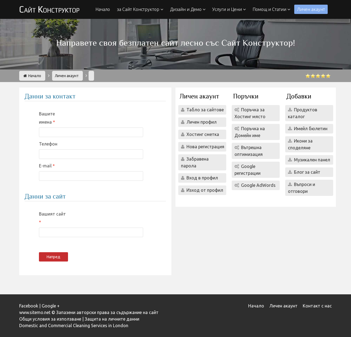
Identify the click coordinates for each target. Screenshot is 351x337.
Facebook (28, 305)
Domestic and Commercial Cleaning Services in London (73, 325)
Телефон (48, 143)
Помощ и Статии (271, 9)
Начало (102, 9)
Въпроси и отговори (301, 188)
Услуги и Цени (229, 9)
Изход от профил (204, 190)
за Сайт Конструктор (140, 9)
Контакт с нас (317, 305)
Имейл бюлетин (310, 128)
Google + (51, 305)
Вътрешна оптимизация (248, 151)
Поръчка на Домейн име (249, 132)
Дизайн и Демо (187, 9)
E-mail (46, 165)
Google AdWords (258, 185)
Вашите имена (47, 117)
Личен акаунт (311, 9)
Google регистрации (247, 170)
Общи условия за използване (50, 318)
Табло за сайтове (204, 109)
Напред (53, 257)
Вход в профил (201, 177)
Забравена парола (195, 162)
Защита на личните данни (112, 318)
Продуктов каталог (302, 113)
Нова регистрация (204, 146)
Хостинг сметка (202, 134)
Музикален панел (311, 159)
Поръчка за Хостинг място (249, 113)
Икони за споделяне (300, 144)
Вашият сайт (52, 213)
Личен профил (201, 122)
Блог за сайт (306, 172)
